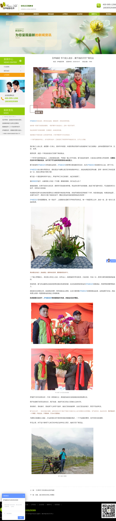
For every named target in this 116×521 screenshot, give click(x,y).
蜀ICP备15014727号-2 (47, 513)
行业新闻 (12, 67)
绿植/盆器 (51, 14)
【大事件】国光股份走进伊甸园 (44, 490)
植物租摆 (35, 181)
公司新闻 (12, 75)
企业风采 (79, 14)
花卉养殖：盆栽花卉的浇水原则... (12, 120)
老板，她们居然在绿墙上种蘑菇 (44, 495)
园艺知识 (12, 71)
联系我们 (108, 14)
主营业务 (21, 14)
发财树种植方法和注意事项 (10, 124)
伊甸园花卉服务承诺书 (9, 117)
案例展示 (36, 14)
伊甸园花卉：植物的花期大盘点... (12, 130)
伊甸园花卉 (33, 121)
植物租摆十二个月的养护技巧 (11, 127)
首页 (7, 14)
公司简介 (65, 14)
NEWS (6, 113)
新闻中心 (94, 14)
